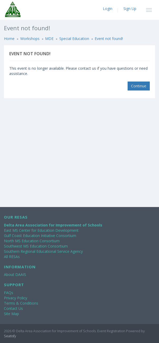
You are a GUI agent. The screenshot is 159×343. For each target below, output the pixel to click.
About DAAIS (15, 274)
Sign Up (129, 8)
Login (107, 8)
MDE (49, 38)
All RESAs (12, 256)
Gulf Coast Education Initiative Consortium (40, 235)
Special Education (74, 38)
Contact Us (13, 308)
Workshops (30, 38)
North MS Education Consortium (32, 240)
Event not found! (109, 38)
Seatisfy (10, 336)
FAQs (8, 292)
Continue (138, 85)
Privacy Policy (15, 297)
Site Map (11, 313)
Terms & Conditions (21, 303)
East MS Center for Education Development (41, 230)
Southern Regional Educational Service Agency (43, 251)
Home (9, 38)
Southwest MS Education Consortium (36, 246)
